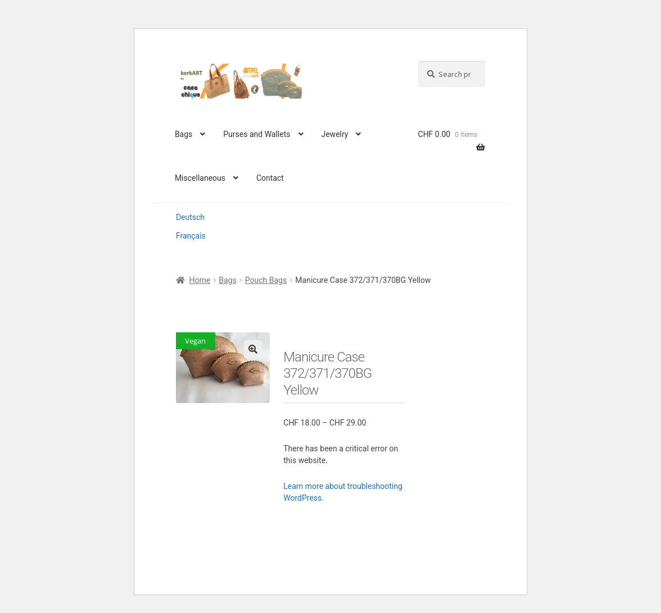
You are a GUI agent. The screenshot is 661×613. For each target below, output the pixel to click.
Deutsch (190, 217)
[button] (253, 349)
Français (191, 235)
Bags (183, 134)
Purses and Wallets (256, 134)
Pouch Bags (266, 280)
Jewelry (334, 134)
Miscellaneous (200, 177)
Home (199, 280)
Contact (270, 177)
